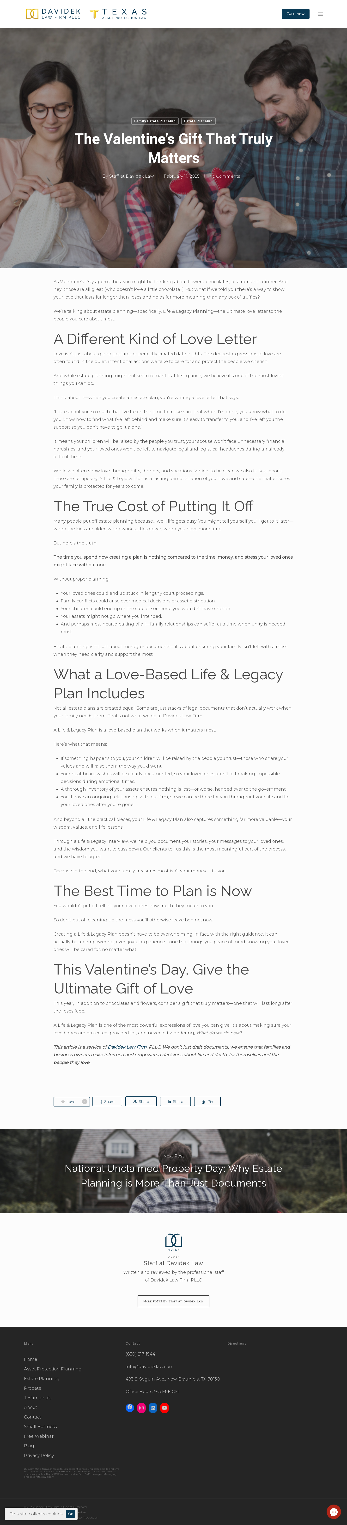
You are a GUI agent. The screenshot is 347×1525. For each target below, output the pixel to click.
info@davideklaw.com (150, 1366)
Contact (32, 1417)
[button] (320, 14)
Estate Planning (198, 121)
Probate (32, 1388)
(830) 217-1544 (140, 1354)
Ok (70, 1514)
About (30, 1407)
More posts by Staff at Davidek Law (173, 1301)
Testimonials (38, 1397)
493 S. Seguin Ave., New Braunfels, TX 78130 (173, 1379)
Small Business (40, 1426)
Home (30, 1359)
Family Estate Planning (155, 121)
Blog (29, 1446)
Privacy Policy (39, 1455)
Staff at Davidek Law (131, 176)
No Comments (224, 176)
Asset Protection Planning (53, 1369)
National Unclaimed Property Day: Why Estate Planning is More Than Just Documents (173, 1171)
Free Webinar (39, 1436)
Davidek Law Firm (127, 1047)
